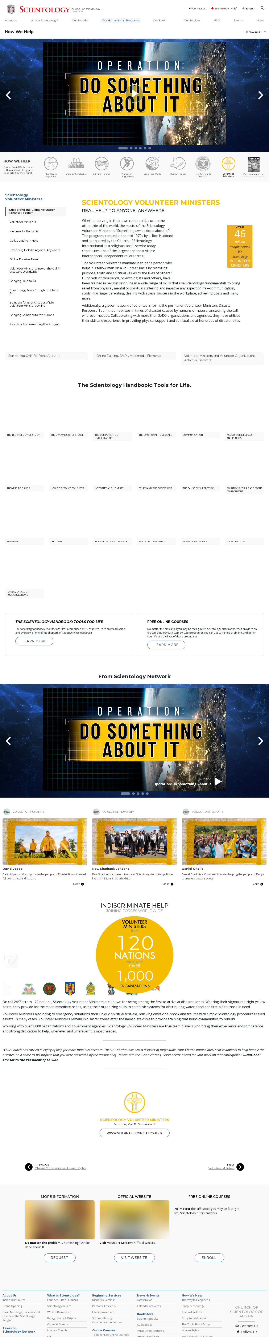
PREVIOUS (42, 1143)
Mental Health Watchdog (197, 1315)
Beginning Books (147, 1297)
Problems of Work (103, 1320)
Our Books (161, 20)
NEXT (230, 1143)
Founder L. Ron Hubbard (62, 1279)
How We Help (19, 31)
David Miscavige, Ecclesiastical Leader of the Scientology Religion (21, 1295)
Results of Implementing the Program (35, 324)
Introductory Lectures (150, 1310)
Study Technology (193, 1285)
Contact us (197, 8)
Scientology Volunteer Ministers (23, 197)
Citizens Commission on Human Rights (60, 1147)
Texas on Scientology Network (19, 1309)
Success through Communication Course (107, 1299)
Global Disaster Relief (24, 259)
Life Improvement (103, 1291)
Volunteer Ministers (23, 222)
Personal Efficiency (104, 1285)
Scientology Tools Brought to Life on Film (34, 291)
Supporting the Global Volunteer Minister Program (32, 211)
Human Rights (190, 1309)
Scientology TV (224, 8)
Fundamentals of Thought (108, 1326)
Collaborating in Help (24, 240)
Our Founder (80, 20)
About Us (11, 20)
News (260, 20)
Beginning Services (106, 1274)
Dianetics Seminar (103, 1279)
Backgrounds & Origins (61, 1297)
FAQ (217, 20)
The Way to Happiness (196, 1279)
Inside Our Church (14, 1279)
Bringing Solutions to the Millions (32, 315)
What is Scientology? (44, 20)
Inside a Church (57, 1309)
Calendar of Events (149, 1285)
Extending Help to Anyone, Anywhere (35, 250)
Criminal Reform (192, 1291)
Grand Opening (12, 1285)
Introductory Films (148, 1316)
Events (238, 20)
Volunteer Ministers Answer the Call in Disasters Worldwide (35, 270)
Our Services (192, 20)
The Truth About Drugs (196, 1303)
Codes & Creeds (57, 1303)
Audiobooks (144, 1304)
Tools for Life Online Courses (110, 1314)
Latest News (144, 1279)
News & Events (148, 1274)
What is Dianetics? (58, 1291)
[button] (123, 148)
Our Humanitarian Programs (120, 20)
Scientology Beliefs (59, 1285)
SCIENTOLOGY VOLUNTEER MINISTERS (134, 1099)
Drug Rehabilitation (194, 1297)
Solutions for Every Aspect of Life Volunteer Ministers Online (32, 304)
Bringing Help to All (23, 281)
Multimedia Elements (24, 231)
